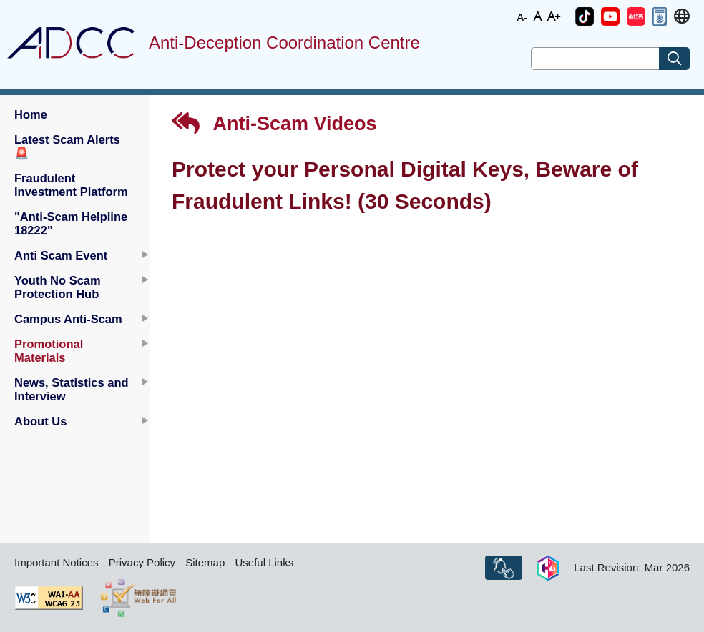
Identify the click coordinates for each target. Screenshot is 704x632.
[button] (584, 16)
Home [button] (30, 114)
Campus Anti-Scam (68, 318)
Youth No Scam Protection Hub (57, 287)
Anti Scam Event (60, 255)
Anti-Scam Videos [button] (274, 123)
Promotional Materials (48, 350)
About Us (40, 421)
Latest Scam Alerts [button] (67, 146)
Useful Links (264, 562)
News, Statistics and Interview (71, 389)
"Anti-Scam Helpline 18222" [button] (70, 223)
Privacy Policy (142, 562)
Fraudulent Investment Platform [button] (71, 185)
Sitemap (205, 562)
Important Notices (56, 562)
